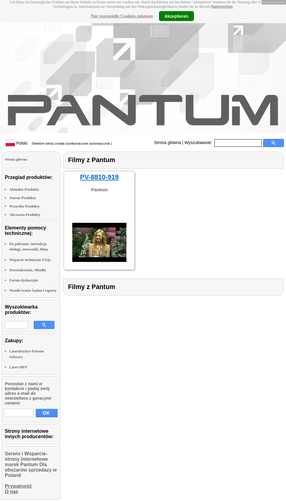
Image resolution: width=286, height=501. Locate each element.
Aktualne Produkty (24, 189)
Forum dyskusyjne (23, 280)
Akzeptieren (176, 16)
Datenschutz (222, 7)
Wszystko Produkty (24, 206)
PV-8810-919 (99, 177)
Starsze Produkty (22, 198)
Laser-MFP (18, 367)
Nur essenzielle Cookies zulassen (122, 16)
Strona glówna (167, 142)
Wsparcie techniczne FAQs (30, 260)
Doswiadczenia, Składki (27, 270)
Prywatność (18, 486)
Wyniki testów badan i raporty (33, 290)
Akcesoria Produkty (24, 215)
